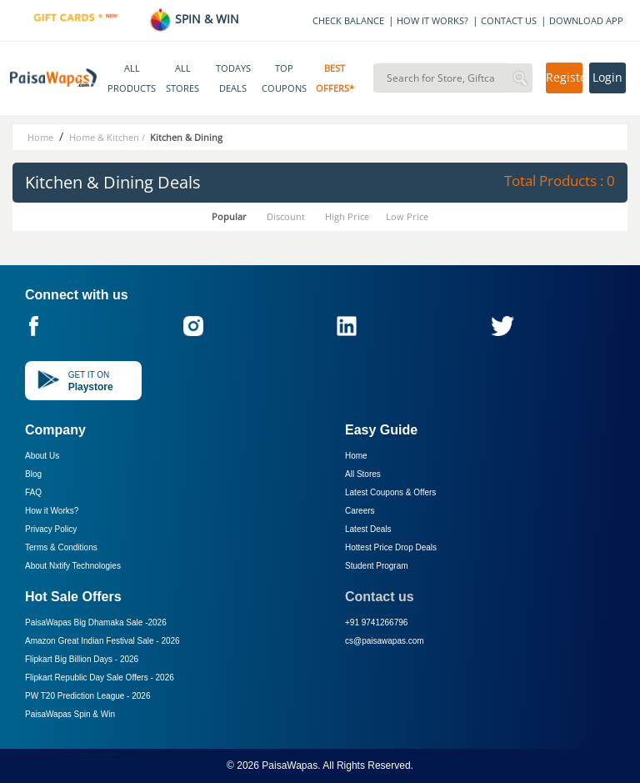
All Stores (363, 474)
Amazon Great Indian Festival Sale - (102, 640)
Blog (33, 474)
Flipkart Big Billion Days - (81, 659)
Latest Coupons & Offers (390, 492)
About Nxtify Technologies (73, 565)
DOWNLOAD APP (586, 20)
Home (356, 455)
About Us (42, 455)
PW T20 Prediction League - (87, 695)
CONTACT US (509, 20)
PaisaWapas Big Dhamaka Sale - (96, 622)
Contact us (379, 597)
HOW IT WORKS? (432, 20)
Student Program (376, 565)
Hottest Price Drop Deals (391, 547)
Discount (286, 216)
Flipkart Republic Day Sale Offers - (99, 677)
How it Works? (51, 510)
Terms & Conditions (61, 547)
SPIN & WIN (193, 19)
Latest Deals (368, 529)
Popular (229, 216)
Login (607, 77)
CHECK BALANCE (348, 20)
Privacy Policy (51, 529)
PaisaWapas (290, 765)
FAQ (33, 492)
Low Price (407, 216)
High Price (347, 216)
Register (564, 77)
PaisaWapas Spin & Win (70, 714)
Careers (360, 510)
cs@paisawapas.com (384, 640)
